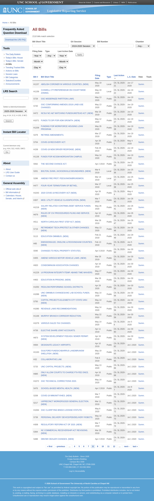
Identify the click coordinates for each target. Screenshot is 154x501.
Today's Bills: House (14, 58)
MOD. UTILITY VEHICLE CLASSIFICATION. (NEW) (63, 200)
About (8, 169)
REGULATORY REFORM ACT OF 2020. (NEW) (61, 424)
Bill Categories (12, 77)
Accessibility (80, 471)
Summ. (141, 84)
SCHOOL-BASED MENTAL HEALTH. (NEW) (60, 388)
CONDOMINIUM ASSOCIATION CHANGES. (60, 265)
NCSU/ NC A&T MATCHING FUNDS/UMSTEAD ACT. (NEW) (67, 113)
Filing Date (37, 51)
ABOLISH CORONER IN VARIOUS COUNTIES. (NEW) (64, 84)
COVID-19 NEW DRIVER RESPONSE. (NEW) (61, 149)
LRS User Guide (13, 172)
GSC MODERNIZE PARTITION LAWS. (57, 99)
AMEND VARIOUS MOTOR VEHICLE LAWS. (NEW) (63, 258)
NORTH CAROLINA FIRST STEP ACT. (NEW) (61, 222)
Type (47, 51)
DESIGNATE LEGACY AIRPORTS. (56, 345)
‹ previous (60, 446)
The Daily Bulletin (13, 54)
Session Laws (11, 74)
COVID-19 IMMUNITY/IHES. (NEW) (56, 395)
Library (115, 2)
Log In (71, 471)
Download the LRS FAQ (15, 40)
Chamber (140, 42)
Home (5, 23)
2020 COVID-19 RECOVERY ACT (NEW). (59, 193)
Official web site (13, 189)
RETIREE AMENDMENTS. (52, 135)
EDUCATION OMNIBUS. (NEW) (54, 236)
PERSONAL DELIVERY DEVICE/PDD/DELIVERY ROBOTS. (67, 417)
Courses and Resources (102, 2)
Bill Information (13, 192)
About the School (85, 2)
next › (126, 446)
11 (108, 446)
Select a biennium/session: (14, 107)
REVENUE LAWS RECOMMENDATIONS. (59, 309)
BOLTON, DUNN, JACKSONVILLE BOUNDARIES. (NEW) (66, 171)
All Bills (9, 64)
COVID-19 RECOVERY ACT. (53, 142)
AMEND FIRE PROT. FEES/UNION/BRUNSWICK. (62, 178)
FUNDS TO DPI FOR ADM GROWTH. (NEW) (60, 120)
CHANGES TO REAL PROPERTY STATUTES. (61, 251)
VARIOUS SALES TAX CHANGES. (56, 323)
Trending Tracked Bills (15, 67)
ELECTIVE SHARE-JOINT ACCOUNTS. (58, 330)
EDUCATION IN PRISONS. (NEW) (56, 280)
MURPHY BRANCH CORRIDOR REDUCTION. (61, 316)
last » (135, 446)
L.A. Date (131, 77)
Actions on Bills (12, 71)
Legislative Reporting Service (66, 11)
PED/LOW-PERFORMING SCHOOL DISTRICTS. (62, 287)
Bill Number (102, 42)
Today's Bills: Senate (14, 61)
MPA (123, 2)
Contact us (10, 176)
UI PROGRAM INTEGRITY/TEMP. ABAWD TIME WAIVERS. (67, 272)
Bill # (35, 77)
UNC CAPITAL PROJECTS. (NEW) (56, 367)
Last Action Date (65, 51)
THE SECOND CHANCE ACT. (54, 164)
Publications (132, 2)
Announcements (13, 84)
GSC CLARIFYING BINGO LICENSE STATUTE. (61, 410)
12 (114, 446)
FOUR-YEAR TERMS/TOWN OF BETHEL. (59, 186)
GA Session (76, 42)
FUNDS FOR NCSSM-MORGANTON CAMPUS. (61, 157)
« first (49, 446)
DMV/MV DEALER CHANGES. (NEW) (57, 439)
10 (103, 446)
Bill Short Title (38, 42)
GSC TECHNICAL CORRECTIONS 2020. (59, 381)
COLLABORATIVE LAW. (51, 359)
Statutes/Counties (13, 80)
